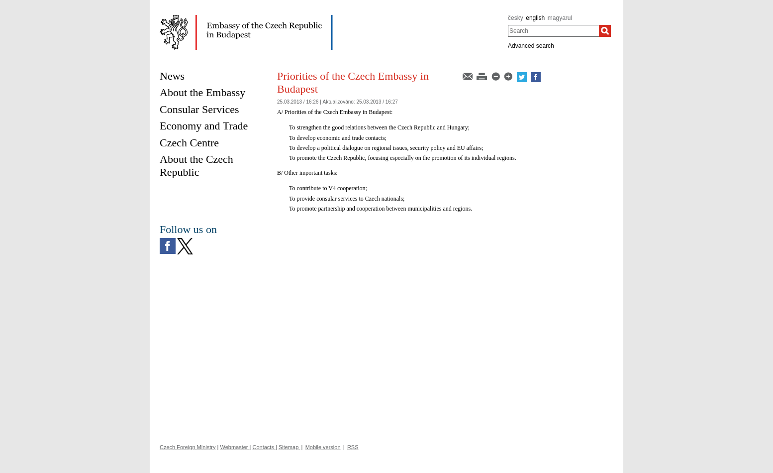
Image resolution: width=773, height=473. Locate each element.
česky (515, 17)
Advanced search (531, 46)
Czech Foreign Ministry (187, 447)
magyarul (560, 17)
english (535, 17)
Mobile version (323, 447)
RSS (353, 447)
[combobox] (553, 31)
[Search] (605, 31)
